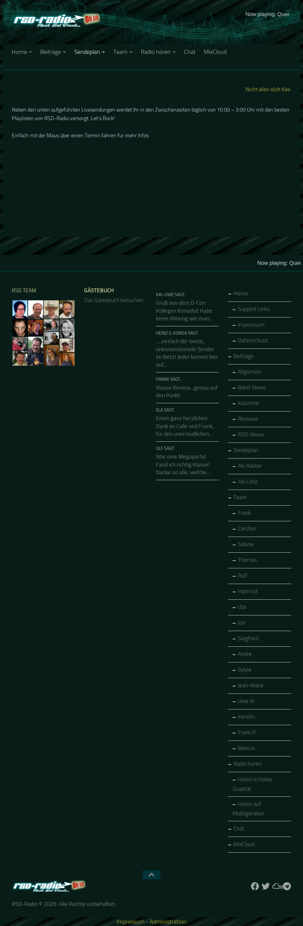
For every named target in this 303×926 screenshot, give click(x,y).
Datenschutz (253, 340)
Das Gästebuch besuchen (113, 300)
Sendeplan (87, 51)
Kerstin (246, 717)
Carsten (247, 528)
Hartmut (248, 591)
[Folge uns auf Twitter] (266, 886)
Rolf (242, 575)
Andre (245, 654)
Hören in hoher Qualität (253, 784)
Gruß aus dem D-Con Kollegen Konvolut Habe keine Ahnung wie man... (184, 311)
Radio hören (156, 51)
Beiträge (50, 51)
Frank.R (247, 732)
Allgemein (249, 372)
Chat (190, 51)
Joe (241, 623)
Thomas (247, 560)
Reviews (248, 419)
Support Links (254, 309)
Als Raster (250, 466)
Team (120, 51)
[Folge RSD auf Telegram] (287, 886)
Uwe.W (246, 701)
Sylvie (245, 670)
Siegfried (248, 638)
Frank (244, 513)
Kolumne (248, 403)
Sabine (246, 544)
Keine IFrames (196, 31)
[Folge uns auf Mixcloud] (276, 886)
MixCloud (215, 51)
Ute (242, 607)
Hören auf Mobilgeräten (248, 809)
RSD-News (251, 434)
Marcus (246, 748)
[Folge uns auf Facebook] (255, 886)
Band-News (252, 387)
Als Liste (248, 481)
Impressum (251, 325)
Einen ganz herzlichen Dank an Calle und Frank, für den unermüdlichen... (185, 426)
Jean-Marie (251, 685)
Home (19, 51)
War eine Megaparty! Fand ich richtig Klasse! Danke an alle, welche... (183, 465)
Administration (168, 921)
